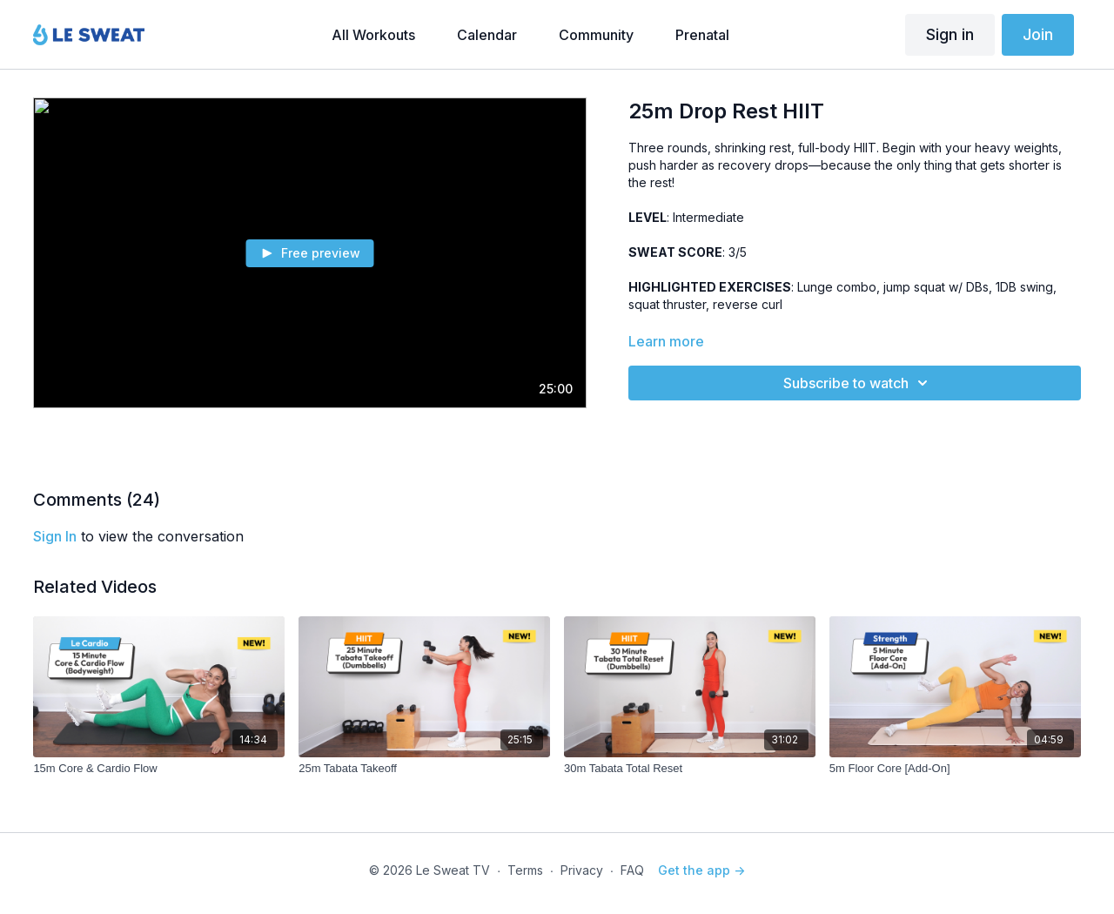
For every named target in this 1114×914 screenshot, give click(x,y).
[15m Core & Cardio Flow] (159, 768)
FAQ (632, 870)
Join (1038, 34)
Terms (525, 870)
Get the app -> (701, 870)
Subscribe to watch (858, 383)
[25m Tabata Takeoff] (424, 768)
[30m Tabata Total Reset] (689, 768)
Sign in (950, 34)
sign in (55, 536)
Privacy (581, 870)
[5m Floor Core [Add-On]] (955, 768)
